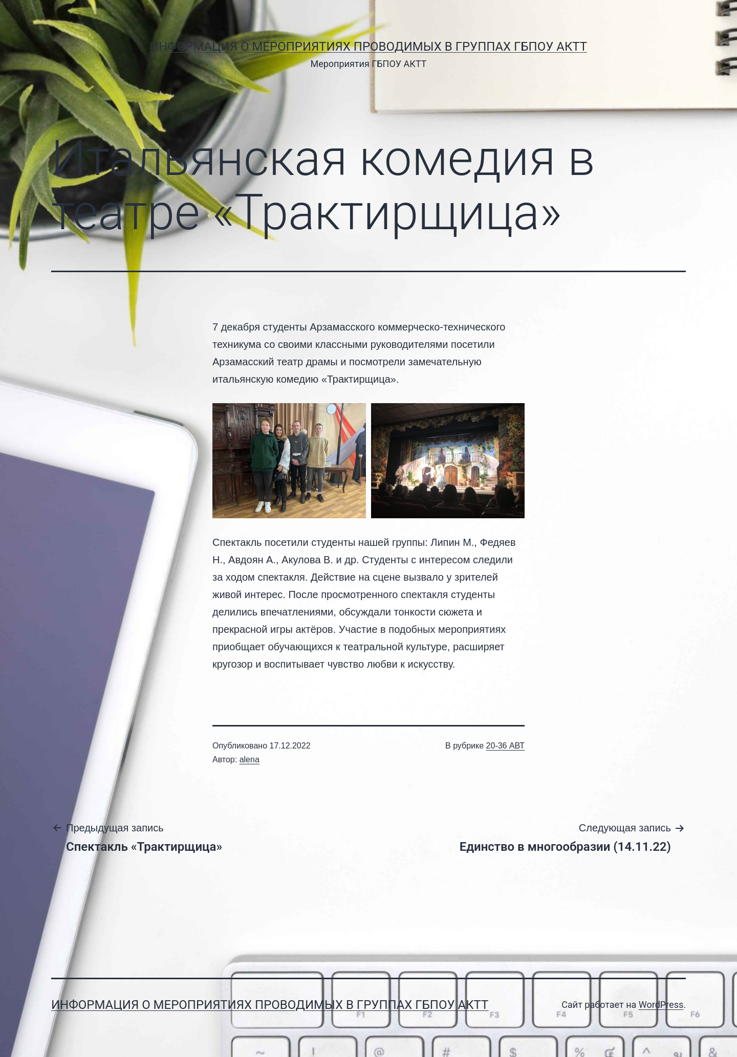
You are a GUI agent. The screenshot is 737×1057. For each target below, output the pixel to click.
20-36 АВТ (505, 745)
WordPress (661, 1004)
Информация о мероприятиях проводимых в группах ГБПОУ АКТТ (368, 46)
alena (249, 759)
